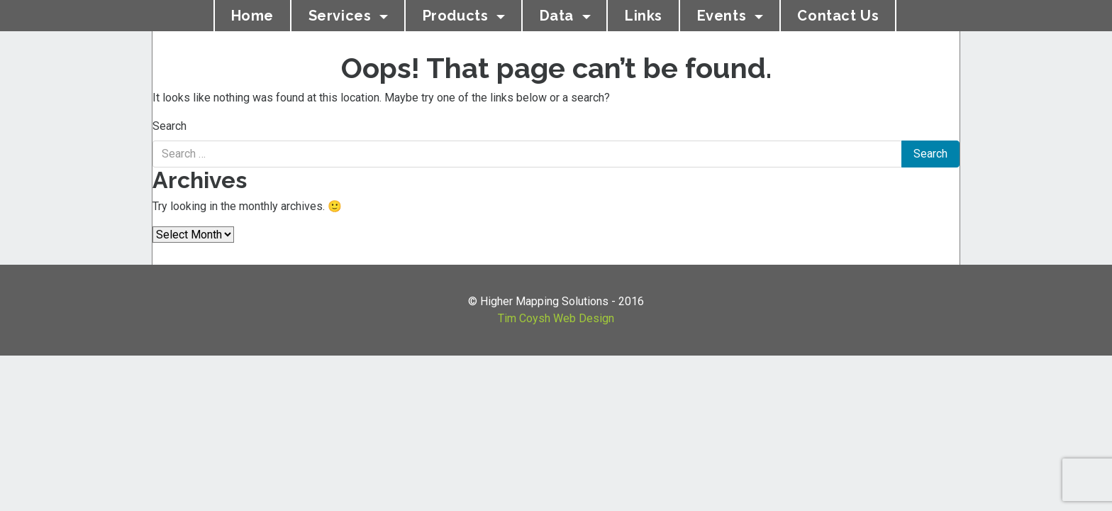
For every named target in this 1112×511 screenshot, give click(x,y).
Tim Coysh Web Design (556, 318)
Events (723, 15)
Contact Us (838, 15)
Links (643, 15)
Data (559, 15)
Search (169, 126)
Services (341, 15)
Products (457, 15)
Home (252, 15)
